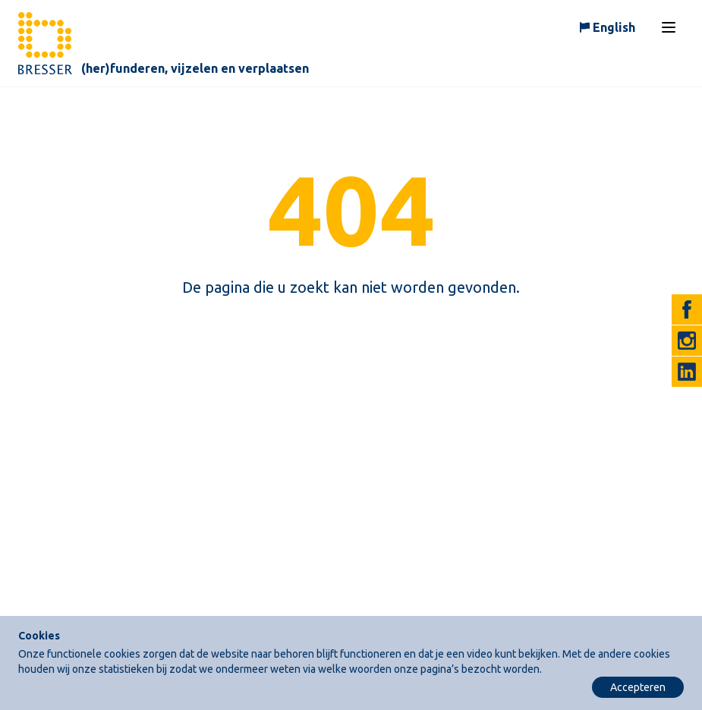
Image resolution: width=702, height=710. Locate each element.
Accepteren (638, 687)
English (614, 27)
